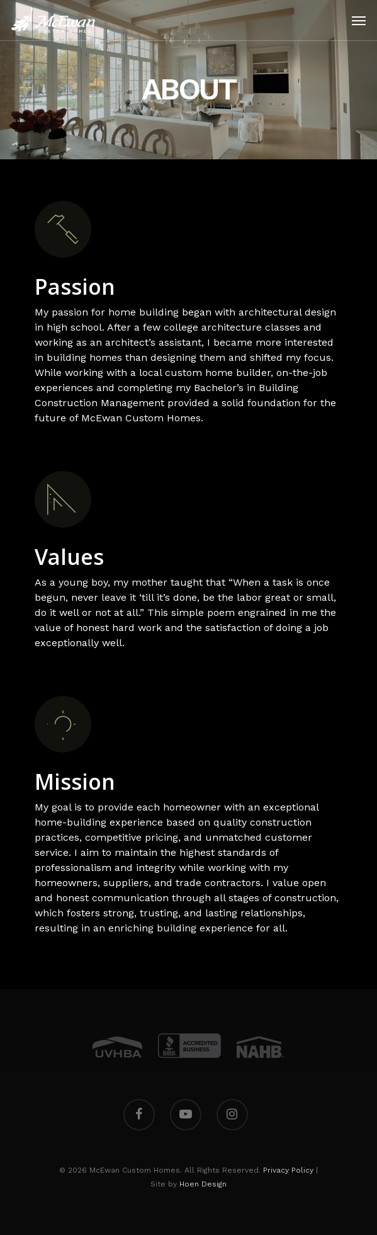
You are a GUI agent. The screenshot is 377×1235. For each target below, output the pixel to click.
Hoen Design (203, 1184)
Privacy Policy (288, 1170)
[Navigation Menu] (359, 20)
